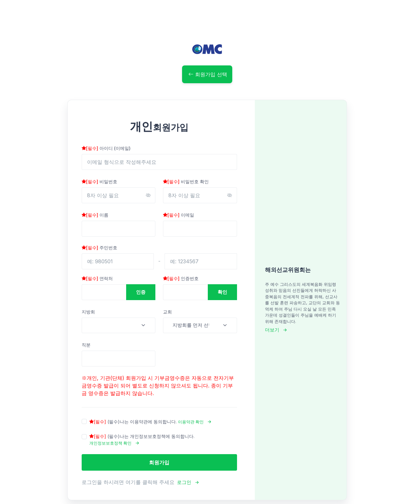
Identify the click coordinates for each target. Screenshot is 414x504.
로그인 (184, 482)
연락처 (97, 278)
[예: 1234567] (201, 261)
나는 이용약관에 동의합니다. (152, 422)
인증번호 (181, 278)
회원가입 (159, 462)
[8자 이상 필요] (119, 195)
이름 (95, 215)
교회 (167, 311)
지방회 (88, 311)
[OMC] (207, 49)
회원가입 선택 (207, 74)
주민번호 (99, 247)
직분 (86, 344)
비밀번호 (99, 181)
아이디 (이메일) (106, 148)
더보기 (272, 330)
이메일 (178, 215)
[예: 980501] (118, 261)
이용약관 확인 (191, 421)
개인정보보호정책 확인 (110, 443)
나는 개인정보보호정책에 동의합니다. (141, 440)
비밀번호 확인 (186, 181)
